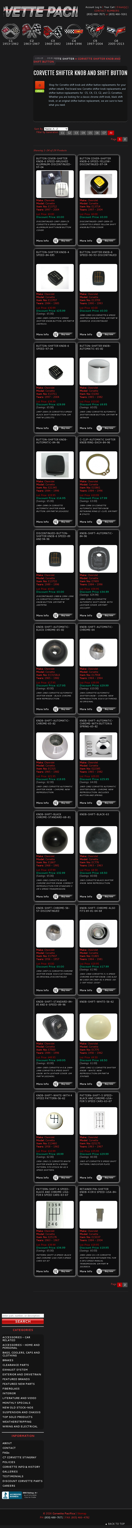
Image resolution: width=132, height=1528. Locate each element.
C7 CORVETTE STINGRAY (19, 1457)
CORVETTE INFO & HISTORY (21, 1467)
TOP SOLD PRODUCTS (17, 1417)
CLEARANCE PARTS (15, 1365)
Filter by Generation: (47, 132)
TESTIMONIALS (12, 1476)
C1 (62, 132)
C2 (69, 132)
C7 (104, 132)
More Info (42, 240)
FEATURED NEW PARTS (18, 1384)
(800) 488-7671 (96, 14)
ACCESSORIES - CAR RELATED (16, 1339)
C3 (76, 132)
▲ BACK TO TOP (115, 1523)
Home (39, 58)
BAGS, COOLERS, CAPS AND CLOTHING (21, 1354)
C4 (83, 132)
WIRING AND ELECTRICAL (20, 1426)
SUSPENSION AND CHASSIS (21, 1412)
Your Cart (109, 7)
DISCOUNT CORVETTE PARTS (22, 1481)
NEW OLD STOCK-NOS (17, 1407)
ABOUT (7, 1443)
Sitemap (81, 1513)
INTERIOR (9, 1393)
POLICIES (8, 1462)
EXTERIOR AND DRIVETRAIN (21, 1374)
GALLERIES (10, 1471)
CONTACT (9, 1448)
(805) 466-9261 (118, 14)
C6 (97, 132)
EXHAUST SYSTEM (15, 1369)
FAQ (5, 1452)
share (39, 91)
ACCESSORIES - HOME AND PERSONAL (21, 1346)
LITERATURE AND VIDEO (19, 1398)
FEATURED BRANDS (16, 1379)
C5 (90, 132)
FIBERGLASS (11, 1388)
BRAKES (7, 1360)
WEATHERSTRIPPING (16, 1421)
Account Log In (93, 7)
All (111, 132)
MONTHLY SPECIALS (16, 1402)
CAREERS (8, 1485)
